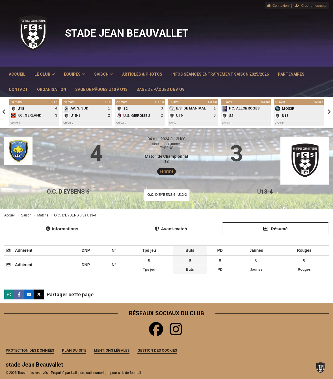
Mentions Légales (111, 350)
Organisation (51, 89)
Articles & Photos (142, 74)
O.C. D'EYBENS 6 (68, 191)
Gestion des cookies (157, 350)
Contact (18, 89)
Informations (62, 228)
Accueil (17, 74)
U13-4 (265, 191)
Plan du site (74, 350)
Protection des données (30, 350)
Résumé (275, 228)
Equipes (74, 74)
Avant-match (171, 228)
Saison (103, 74)
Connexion (278, 6)
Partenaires (291, 74)
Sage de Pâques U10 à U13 (101, 89)
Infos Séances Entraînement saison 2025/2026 (220, 74)
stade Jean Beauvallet (127, 33)
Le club (44, 74)
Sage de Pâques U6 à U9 (160, 89)
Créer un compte (310, 6)
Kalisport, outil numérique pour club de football (106, 373)
